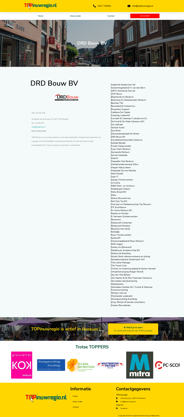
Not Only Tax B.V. (119, 200)
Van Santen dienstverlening (124, 280)
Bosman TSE (117, 103)
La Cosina (115, 182)
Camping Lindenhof (120, 115)
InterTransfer (117, 173)
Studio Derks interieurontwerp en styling (130, 255)
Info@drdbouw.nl (38, 127)
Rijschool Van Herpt (120, 228)
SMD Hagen (117, 243)
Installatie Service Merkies (123, 170)
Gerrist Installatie (119, 155)
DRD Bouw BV (118, 136)
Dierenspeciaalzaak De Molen (125, 133)
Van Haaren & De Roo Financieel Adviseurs (131, 277)
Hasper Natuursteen (121, 167)
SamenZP (115, 237)
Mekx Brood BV (118, 191)
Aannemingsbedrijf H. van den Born (128, 87)
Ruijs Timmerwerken (121, 234)
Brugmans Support (120, 109)
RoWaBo (115, 231)
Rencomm (116, 219)
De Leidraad (117, 124)
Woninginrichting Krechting (124, 298)
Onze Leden (75, 16)
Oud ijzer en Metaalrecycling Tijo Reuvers (131, 203)
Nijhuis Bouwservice (121, 197)
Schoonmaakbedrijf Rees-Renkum (127, 240)
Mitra (113, 194)
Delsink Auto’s (118, 127)
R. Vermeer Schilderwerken (124, 216)
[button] (6, 364)
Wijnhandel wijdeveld (121, 295)
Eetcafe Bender (118, 142)
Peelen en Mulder (120, 213)
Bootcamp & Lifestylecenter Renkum (128, 100)
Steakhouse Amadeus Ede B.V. (125, 249)
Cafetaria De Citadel (120, 112)
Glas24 (114, 158)
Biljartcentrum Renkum (122, 96)
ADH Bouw (116, 93)
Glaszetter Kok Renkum (122, 161)
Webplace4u (117, 283)
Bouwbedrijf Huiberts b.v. (123, 106)
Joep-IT (114, 176)
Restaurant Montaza (120, 225)
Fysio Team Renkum (120, 148)
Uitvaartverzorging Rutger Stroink (127, 271)
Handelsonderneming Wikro (124, 164)
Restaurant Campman (121, 222)
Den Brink (116, 130)
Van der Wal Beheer (121, 274)
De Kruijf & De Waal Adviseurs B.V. (127, 121)
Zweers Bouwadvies (120, 304)
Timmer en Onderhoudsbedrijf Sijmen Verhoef (133, 268)
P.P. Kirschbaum (118, 206)
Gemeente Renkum (120, 151)
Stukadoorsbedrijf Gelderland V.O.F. (128, 258)
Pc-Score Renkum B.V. (121, 209)
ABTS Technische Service (123, 90)
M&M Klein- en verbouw (123, 185)
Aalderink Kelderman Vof (123, 84)
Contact (111, 16)
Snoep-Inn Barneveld (121, 246)
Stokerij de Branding (121, 252)
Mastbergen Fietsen (120, 188)
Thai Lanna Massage (120, 261)
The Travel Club (119, 264)
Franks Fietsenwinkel (121, 145)
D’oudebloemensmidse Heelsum (126, 139)
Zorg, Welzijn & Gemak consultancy (128, 301)
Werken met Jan (119, 292)
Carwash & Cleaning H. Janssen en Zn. (129, 118)
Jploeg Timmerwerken (122, 179)
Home (40, 16)
